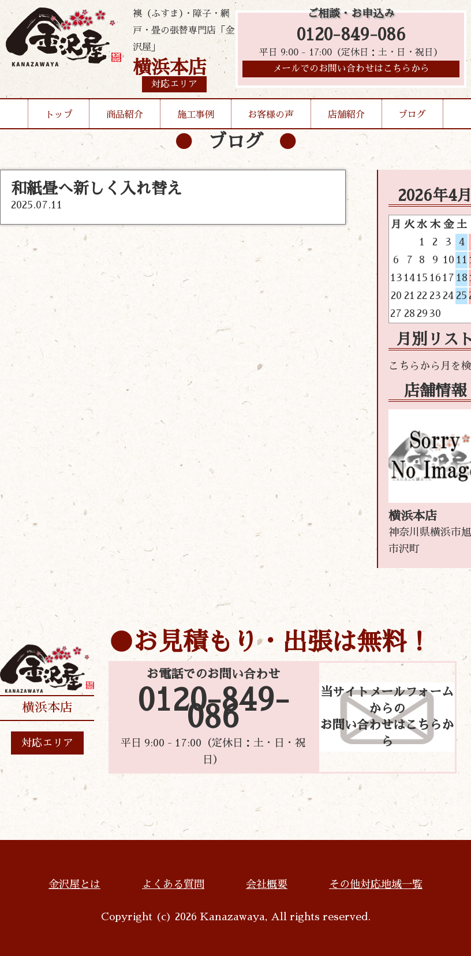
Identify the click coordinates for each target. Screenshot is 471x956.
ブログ (412, 115)
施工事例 (195, 115)
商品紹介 (124, 115)
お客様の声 (271, 115)
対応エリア (47, 743)
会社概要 (266, 884)
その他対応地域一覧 (376, 884)
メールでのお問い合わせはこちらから (350, 72)
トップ (59, 115)
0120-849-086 (351, 36)
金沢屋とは (74, 884)
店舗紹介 (346, 115)
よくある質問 (173, 884)
